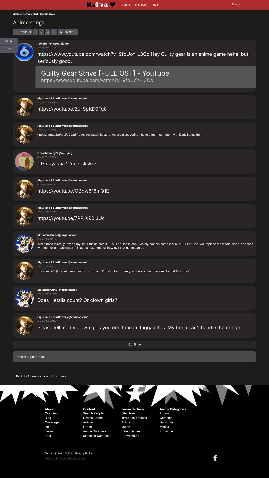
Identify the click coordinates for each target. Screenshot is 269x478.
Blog (48, 418)
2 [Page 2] (42, 32)
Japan (125, 427)
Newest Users (93, 418)
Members (141, 4)
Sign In (235, 4)
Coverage (52, 422)
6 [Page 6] (61, 32)
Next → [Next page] (71, 32)
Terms (49, 431)
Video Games (130, 431)
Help (156, 4)
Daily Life (166, 422)
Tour (48, 436)
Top (9, 49)
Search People (93, 413)
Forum (126, 4)
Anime (125, 422)
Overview (51, 413)
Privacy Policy (84, 453)
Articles (88, 422)
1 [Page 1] (35, 32)
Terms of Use (53, 453)
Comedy (166, 418)
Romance (166, 431)
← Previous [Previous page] (23, 32)
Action (164, 413)
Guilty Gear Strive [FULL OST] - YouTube (105, 73)
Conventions (130, 436)
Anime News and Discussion (34, 14)
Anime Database (94, 431)
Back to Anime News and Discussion (41, 376)
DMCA (68, 453)
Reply (9, 41)
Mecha (164, 427)
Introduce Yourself (134, 418)
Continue (134, 344)
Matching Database (96, 436)
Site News (128, 413)
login (30, 357)
